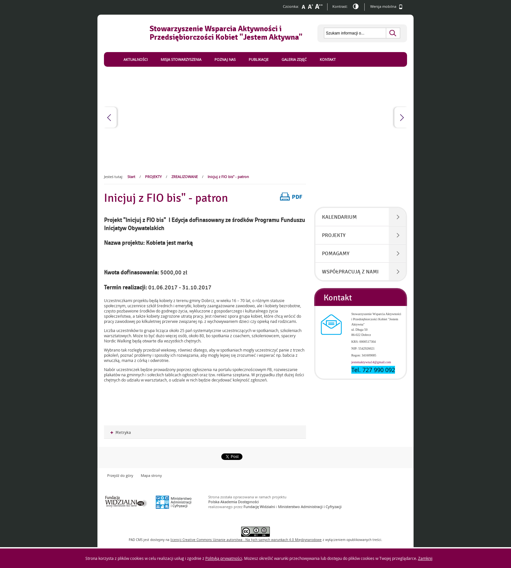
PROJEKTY (153, 176)
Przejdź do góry (120, 475)
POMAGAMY (335, 253)
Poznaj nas (225, 59)
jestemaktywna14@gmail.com (371, 362)
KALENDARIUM (339, 217)
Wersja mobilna (386, 7)
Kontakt (328, 59)
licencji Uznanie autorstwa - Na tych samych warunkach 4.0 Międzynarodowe (246, 540)
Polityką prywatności (223, 558)
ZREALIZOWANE (184, 176)
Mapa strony (151, 475)
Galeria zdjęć (294, 59)
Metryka (120, 432)
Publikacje (259, 59)
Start (131, 176)
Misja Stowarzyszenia (181, 59)
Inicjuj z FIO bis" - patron (228, 176)
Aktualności (136, 59)
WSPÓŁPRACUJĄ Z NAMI (350, 272)
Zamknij (425, 558)
